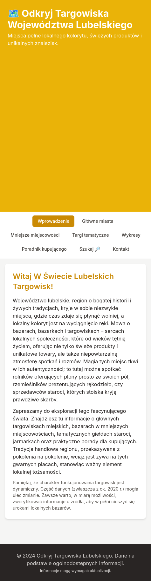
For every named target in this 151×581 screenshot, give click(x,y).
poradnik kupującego (44, 249)
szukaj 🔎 (89, 249)
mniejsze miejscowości (34, 235)
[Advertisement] (75, 125)
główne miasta (97, 221)
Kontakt (121, 249)
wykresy (131, 235)
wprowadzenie (53, 221)
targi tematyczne (90, 235)
